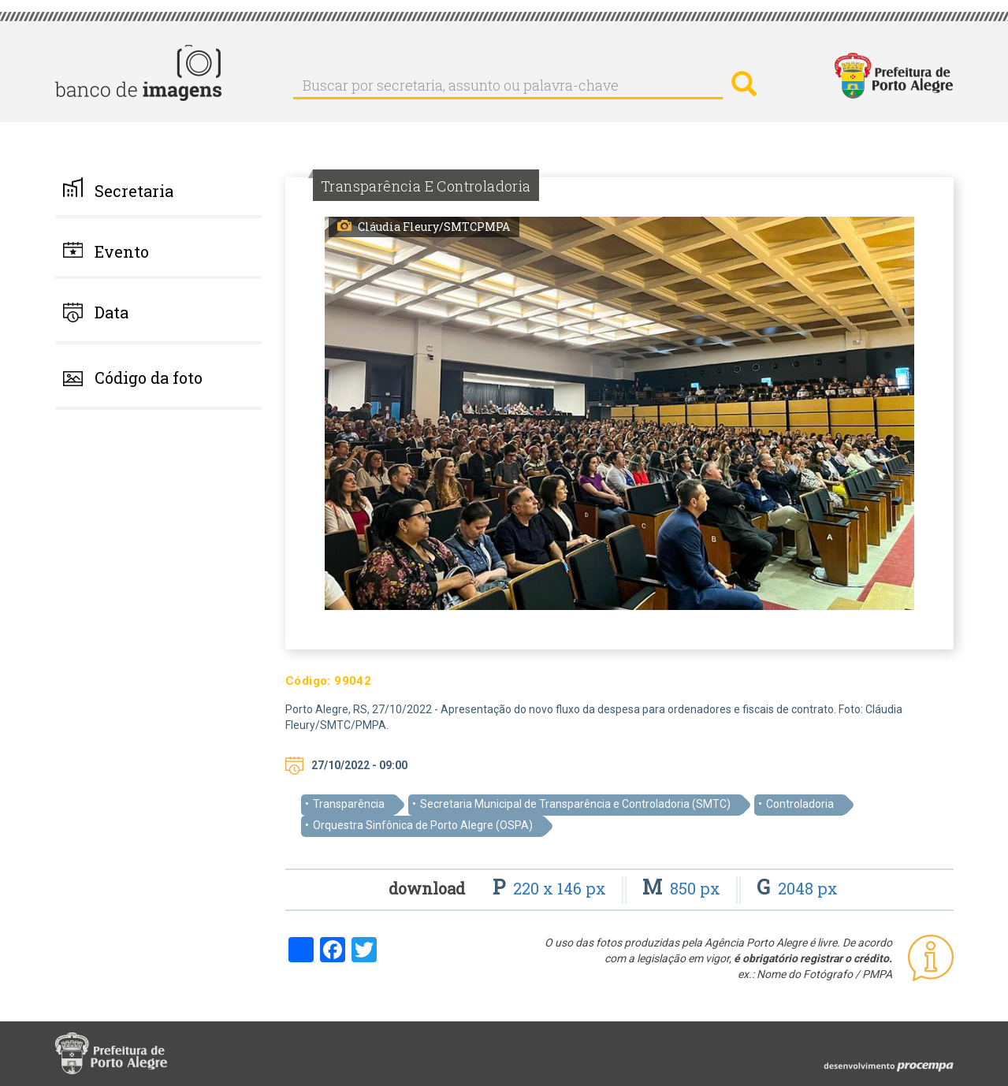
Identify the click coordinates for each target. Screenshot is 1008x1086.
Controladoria (800, 804)
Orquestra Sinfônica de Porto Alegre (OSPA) (423, 825)
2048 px (797, 888)
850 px (683, 888)
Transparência (349, 804)
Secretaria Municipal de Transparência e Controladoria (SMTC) (575, 804)
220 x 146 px (551, 888)
